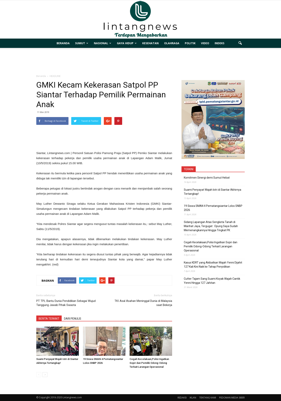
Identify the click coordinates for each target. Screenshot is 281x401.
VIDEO (205, 43)
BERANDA (63, 43)
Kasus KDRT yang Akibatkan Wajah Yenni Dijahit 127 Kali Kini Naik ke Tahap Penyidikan (213, 264)
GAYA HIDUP (127, 43)
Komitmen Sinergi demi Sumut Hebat (207, 177)
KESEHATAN (150, 43)
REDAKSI (182, 397)
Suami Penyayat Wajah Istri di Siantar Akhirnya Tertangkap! (212, 191)
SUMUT (81, 43)
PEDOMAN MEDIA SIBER (232, 397)
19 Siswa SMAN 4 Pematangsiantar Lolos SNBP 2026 (213, 208)
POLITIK (190, 43)
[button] (240, 43)
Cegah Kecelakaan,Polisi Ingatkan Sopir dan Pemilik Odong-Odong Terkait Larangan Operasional (149, 363)
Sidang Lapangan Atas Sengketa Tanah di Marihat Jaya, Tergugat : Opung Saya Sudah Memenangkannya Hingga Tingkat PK (211, 226)
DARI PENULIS (72, 318)
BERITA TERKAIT (49, 318)
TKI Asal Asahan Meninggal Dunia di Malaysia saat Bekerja (143, 303)
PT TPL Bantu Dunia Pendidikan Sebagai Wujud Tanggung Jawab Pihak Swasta (66, 303)
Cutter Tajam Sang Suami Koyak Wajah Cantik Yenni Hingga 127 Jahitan (212, 280)
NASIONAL (102, 43)
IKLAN (193, 397)
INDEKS (219, 43)
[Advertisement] (140, 61)
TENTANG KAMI (207, 397)
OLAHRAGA (171, 43)
